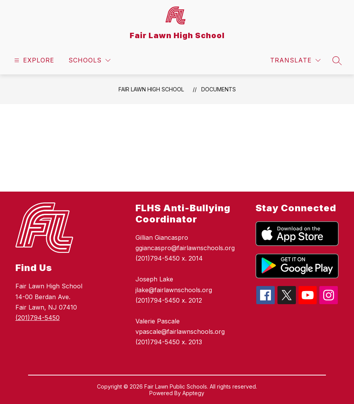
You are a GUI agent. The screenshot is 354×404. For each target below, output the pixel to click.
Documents (218, 89)
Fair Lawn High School (151, 89)
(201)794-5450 (37, 318)
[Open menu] (33, 60)
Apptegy (193, 393)
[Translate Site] (295, 60)
